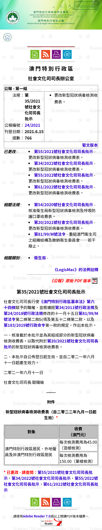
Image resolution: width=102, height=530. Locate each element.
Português (86, 6)
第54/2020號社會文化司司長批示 (63, 204)
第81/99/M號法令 (50, 234)
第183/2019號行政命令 (24, 325)
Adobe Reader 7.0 (36, 516)
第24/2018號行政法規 (23, 313)
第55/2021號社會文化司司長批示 (63, 151)
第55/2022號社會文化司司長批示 (63, 175)
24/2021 (32, 125)
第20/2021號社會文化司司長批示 (63, 222)
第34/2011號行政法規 (74, 307)
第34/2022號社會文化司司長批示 (63, 163)
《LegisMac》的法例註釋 (75, 269)
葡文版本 (90, 145)
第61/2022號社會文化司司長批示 (63, 187)
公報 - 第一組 (15, 88)
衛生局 (40, 258)
